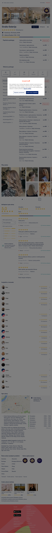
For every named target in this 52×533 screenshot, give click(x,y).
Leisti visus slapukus (32, 92)
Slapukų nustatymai (19, 92)
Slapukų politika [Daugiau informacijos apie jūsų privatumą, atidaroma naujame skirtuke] (27, 88)
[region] (26, 87)
